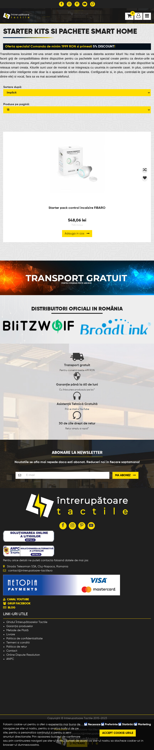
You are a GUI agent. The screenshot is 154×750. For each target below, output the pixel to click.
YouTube (84, 409)
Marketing (142, 724)
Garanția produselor (19, 626)
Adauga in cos (77, 233)
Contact (11, 650)
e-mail (73, 409)
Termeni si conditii (18, 642)
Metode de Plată (17, 630)
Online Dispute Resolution (23, 654)
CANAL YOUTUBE (18, 599)
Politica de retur (16, 646)
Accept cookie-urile (117, 733)
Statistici (126, 724)
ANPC (10, 659)
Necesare (92, 724)
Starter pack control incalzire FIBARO (77, 208)
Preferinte (109, 724)
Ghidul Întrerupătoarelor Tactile (26, 622)
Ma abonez (125, 475)
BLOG (11, 607)
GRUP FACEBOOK (19, 603)
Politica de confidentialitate (24, 638)
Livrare (10, 634)
